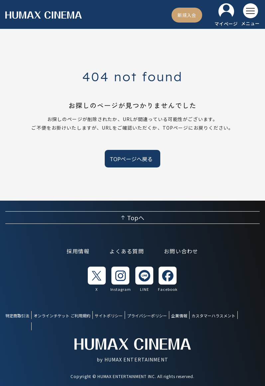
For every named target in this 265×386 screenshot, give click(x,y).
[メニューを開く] (250, 15)
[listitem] (97, 279)
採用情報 (77, 251)
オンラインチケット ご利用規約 (62, 315)
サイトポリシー (109, 315)
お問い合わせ (181, 251)
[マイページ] (226, 15)
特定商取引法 (17, 315)
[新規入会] (187, 15)
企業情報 (179, 315)
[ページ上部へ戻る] (132, 217)
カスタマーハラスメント (213, 315)
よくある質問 (126, 251)
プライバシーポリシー (147, 315)
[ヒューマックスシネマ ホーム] (43, 15)
